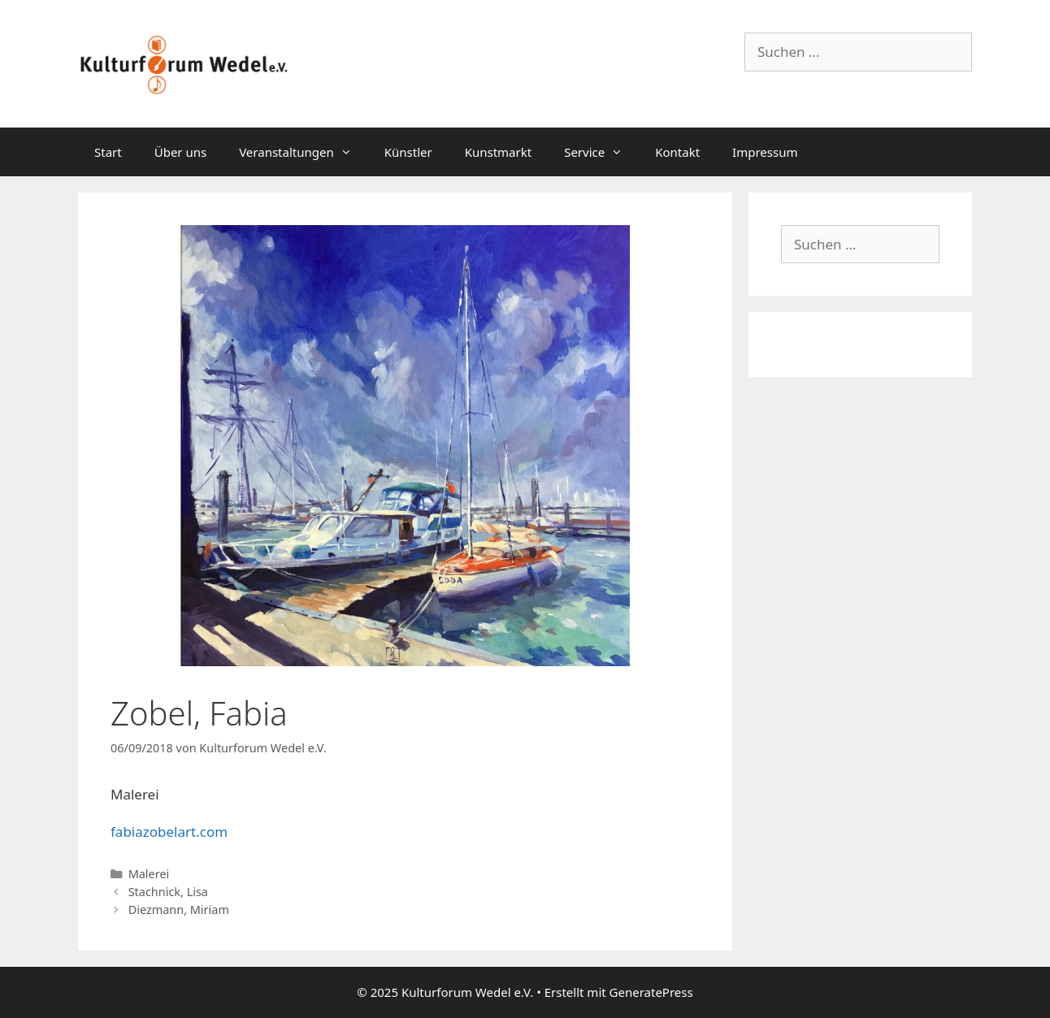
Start (108, 152)
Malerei (149, 874)
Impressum (764, 152)
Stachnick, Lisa (168, 891)
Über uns (180, 152)
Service (601, 152)
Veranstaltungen (303, 152)
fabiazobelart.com (169, 831)
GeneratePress (651, 992)
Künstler (408, 152)
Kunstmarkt (498, 152)
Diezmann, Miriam (178, 909)
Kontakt (677, 152)
